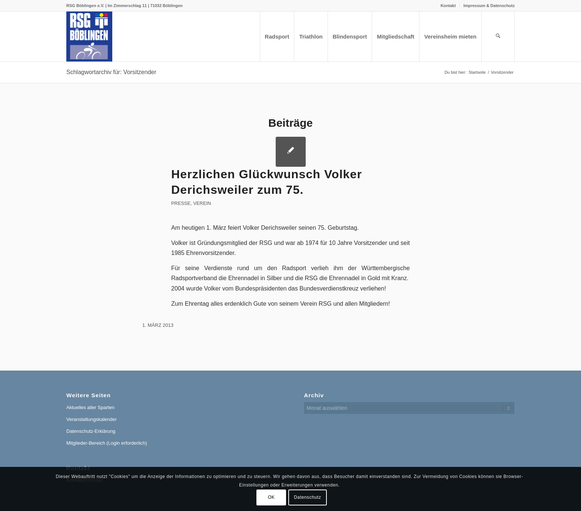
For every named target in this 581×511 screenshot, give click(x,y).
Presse (180, 203)
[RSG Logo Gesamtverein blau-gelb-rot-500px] (89, 36)
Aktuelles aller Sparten (90, 407)
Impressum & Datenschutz (489, 5)
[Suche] (498, 36)
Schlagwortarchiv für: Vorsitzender (111, 72)
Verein (202, 203)
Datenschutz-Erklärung (90, 431)
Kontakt (448, 5)
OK (271, 497)
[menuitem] (448, 5)
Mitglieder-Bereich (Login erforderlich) (106, 443)
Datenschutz (307, 497)
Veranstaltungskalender (91, 419)
